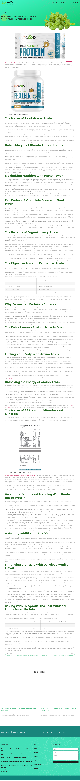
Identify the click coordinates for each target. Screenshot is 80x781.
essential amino (46, 122)
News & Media (67, 2)
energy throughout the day (30, 597)
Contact (75, 2)
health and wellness (14, 378)
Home (44, 2)
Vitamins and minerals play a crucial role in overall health (20, 475)
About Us (56, 2)
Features (49, 2)
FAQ (61, 2)
